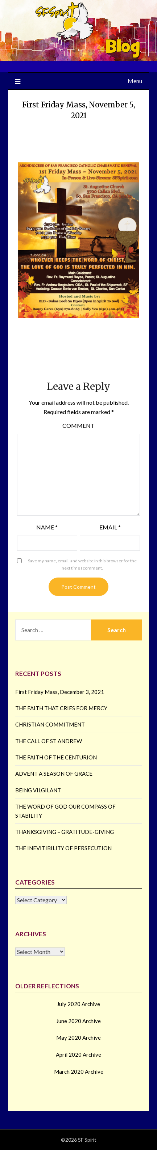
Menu (135, 80)
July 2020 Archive (78, 1004)
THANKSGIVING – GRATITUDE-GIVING (64, 832)
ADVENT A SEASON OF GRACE (53, 773)
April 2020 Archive (78, 1054)
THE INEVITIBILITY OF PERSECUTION (63, 848)
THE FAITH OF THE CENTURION (56, 757)
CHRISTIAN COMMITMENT (50, 724)
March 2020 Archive (78, 1071)
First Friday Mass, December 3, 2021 (59, 692)
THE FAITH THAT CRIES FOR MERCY (61, 708)
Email (110, 527)
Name (47, 527)
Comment (78, 425)
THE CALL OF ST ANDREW (48, 741)
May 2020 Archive (78, 1037)
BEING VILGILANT (38, 790)
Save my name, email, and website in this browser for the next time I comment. (82, 564)
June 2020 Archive (78, 1021)
